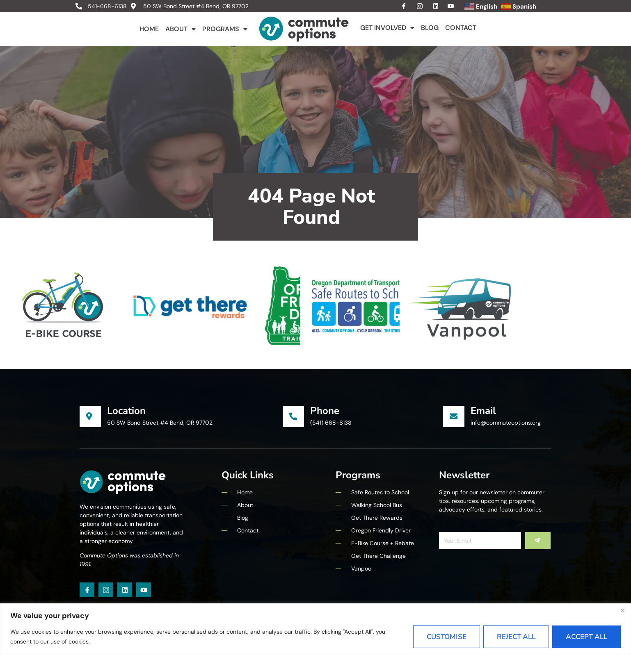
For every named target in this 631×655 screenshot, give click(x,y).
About (180, 29)
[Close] (622, 610)
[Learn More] (181, 416)
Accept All (586, 636)
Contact (460, 27)
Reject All (516, 636)
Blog (430, 27)
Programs (224, 29)
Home (149, 29)
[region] (315, 629)
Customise (446, 636)
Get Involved (387, 27)
